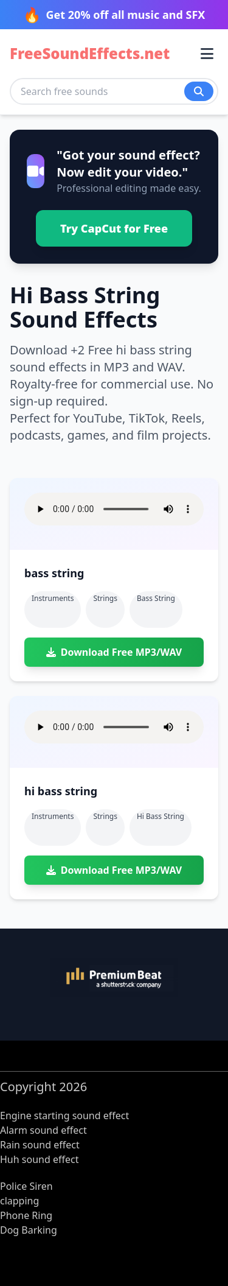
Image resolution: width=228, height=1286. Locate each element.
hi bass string (160, 816)
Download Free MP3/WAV (114, 652)
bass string (156, 598)
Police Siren (26, 1186)
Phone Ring (26, 1215)
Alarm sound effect (43, 1130)
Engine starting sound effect (64, 1115)
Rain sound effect (40, 1144)
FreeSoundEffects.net (90, 53)
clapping (19, 1200)
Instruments (53, 598)
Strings (105, 598)
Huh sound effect (39, 1159)
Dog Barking (28, 1230)
